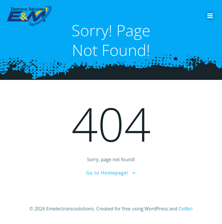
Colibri (186, 208)
